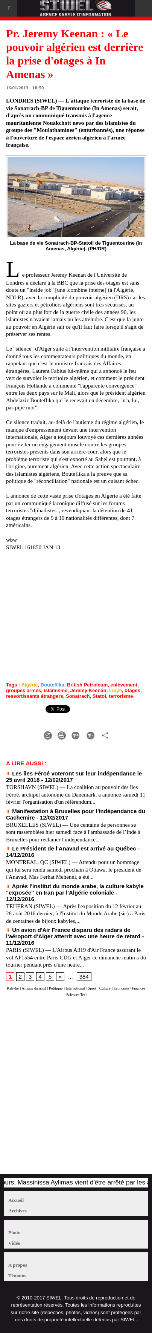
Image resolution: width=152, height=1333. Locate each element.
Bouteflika (52, 685)
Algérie (29, 685)
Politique (55, 988)
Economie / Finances (129, 988)
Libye (115, 690)
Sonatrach (78, 696)
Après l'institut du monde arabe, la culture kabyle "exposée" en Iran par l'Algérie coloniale (75, 889)
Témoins (17, 1275)
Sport (92, 988)
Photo (14, 1232)
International (75, 988)
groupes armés (23, 690)
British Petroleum (87, 685)
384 (84, 976)
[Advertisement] (72, 1089)
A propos (17, 1265)
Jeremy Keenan (88, 690)
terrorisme (121, 696)
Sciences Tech (77, 995)
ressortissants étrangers (34, 696)
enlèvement (123, 685)
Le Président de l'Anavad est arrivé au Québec (71, 848)
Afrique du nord (33, 988)
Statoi (99, 696)
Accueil (16, 1200)
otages (132, 690)
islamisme (55, 690)
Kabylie (13, 988)
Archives (17, 1210)
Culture (105, 988)
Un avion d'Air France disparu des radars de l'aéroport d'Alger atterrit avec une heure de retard (73, 933)
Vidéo (14, 1243)
